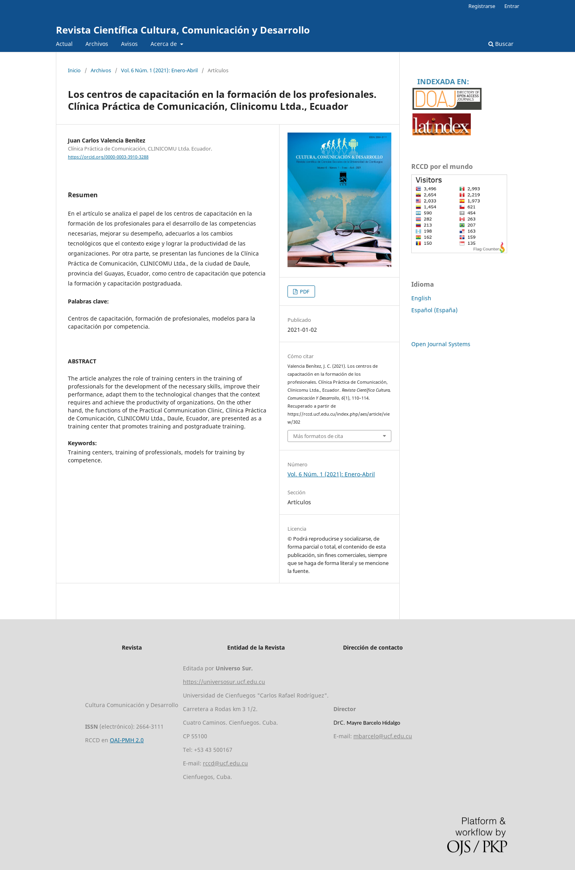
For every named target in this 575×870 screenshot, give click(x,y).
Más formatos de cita (318, 436)
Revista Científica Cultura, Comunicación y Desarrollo (183, 29)
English (421, 298)
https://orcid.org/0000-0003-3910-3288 (108, 157)
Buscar (501, 44)
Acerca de (164, 44)
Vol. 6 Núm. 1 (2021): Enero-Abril (159, 70)
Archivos (96, 44)
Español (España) (434, 310)
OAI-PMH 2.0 (127, 740)
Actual (64, 44)
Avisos (129, 44)
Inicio (74, 70)
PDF (304, 291)
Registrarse (481, 6)
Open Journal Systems (440, 344)
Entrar (511, 6)
